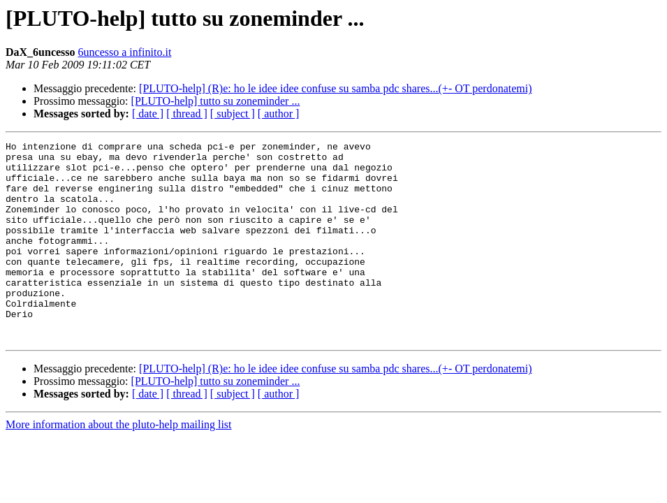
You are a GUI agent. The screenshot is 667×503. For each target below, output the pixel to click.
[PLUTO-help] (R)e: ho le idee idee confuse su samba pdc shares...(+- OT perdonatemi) (335, 88)
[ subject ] (232, 113)
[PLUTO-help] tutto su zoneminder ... (215, 101)
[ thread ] (186, 113)
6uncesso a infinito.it (125, 52)
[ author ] (279, 113)
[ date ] (147, 113)
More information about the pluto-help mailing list (119, 464)
